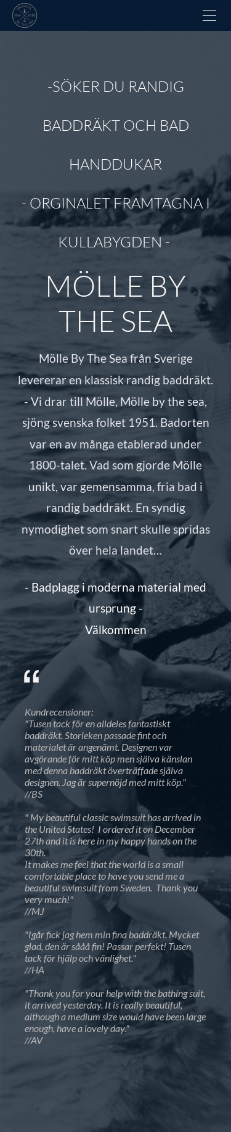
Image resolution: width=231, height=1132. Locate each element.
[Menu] (209, 15)
